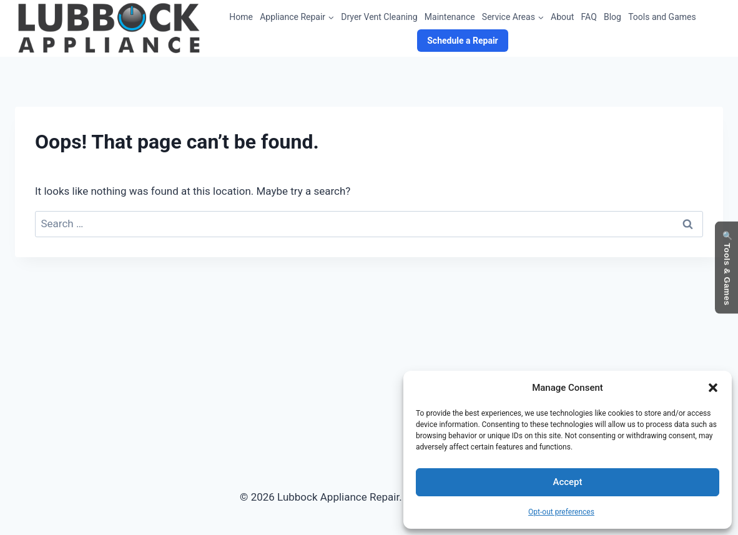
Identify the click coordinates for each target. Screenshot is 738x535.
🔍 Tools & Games (727, 267)
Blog (612, 17)
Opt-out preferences (561, 512)
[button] (713, 387)
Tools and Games (662, 17)
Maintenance (450, 17)
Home (241, 17)
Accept (567, 482)
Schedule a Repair (462, 41)
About (562, 17)
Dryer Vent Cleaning (379, 17)
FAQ (589, 17)
